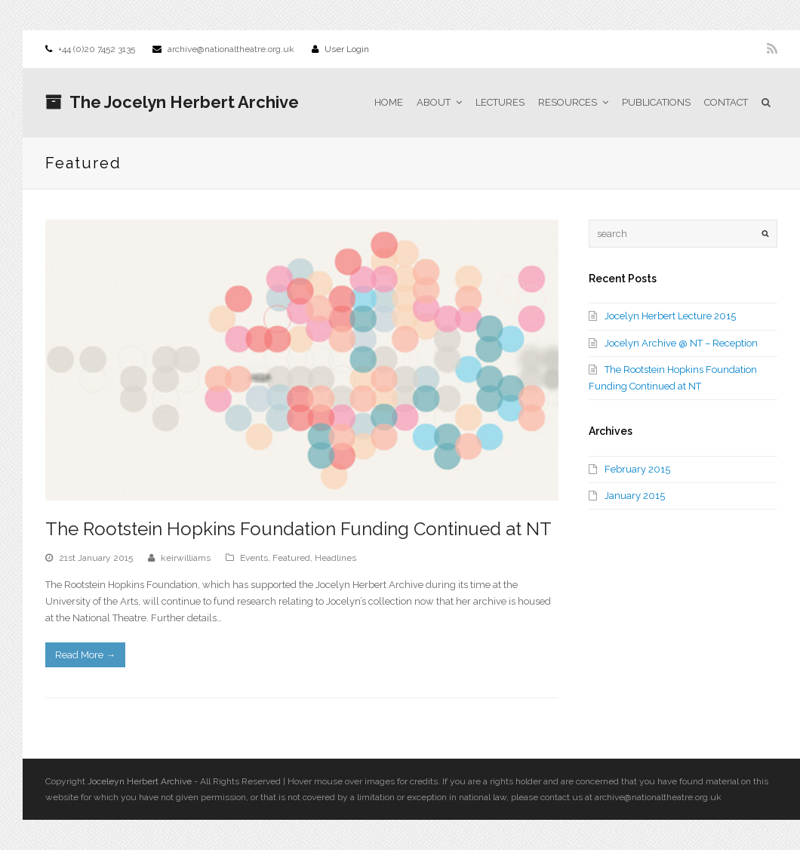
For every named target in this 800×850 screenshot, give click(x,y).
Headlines (335, 558)
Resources (573, 102)
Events (254, 558)
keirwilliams (186, 558)
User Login (347, 49)
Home (388, 102)
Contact (726, 102)
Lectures (500, 102)
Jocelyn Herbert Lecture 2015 (670, 316)
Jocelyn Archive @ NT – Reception (681, 343)
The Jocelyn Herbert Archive (172, 102)
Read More (85, 655)
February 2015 (637, 469)
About (439, 102)
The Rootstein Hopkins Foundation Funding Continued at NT (298, 529)
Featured (291, 558)
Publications (656, 102)
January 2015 (635, 495)
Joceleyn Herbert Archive (140, 781)
